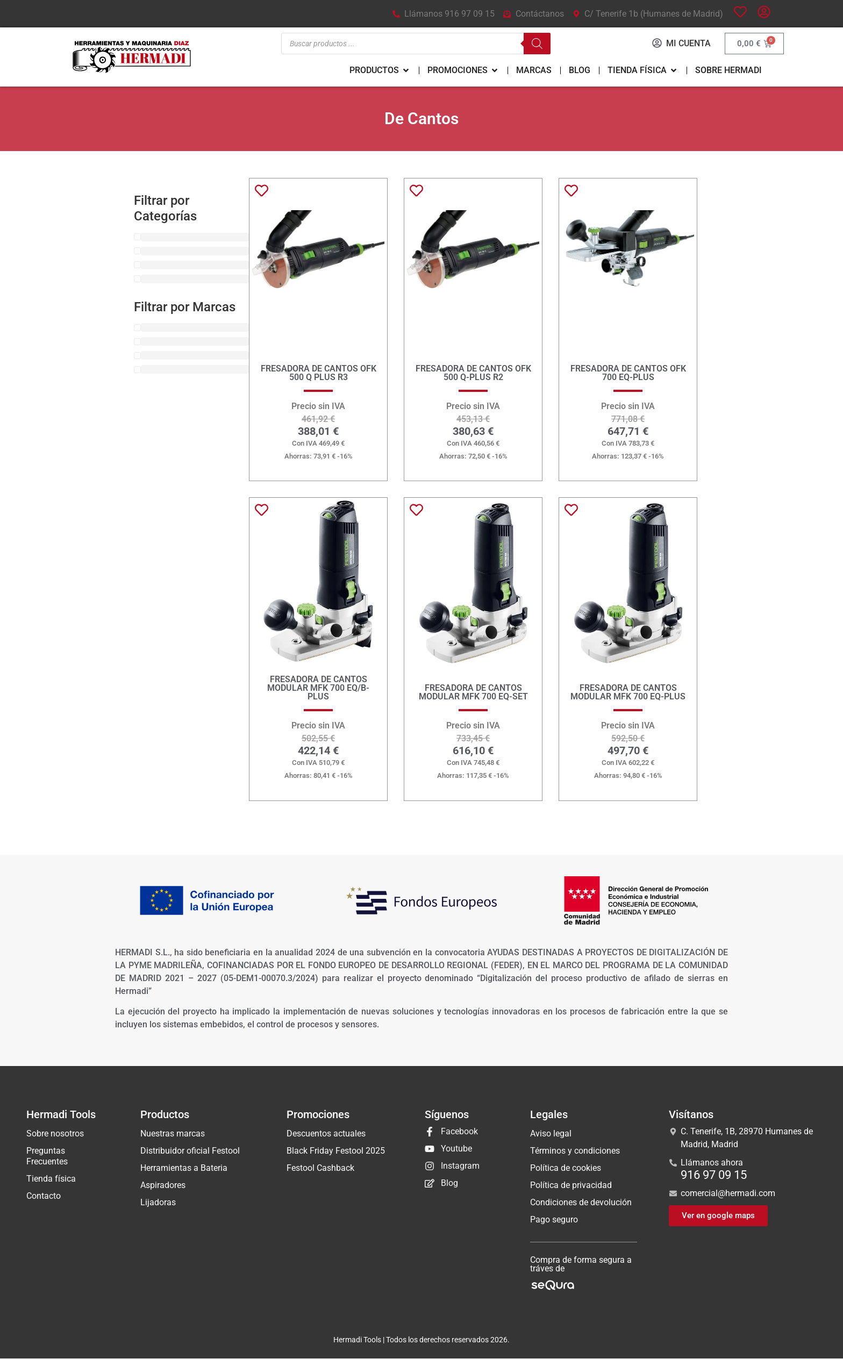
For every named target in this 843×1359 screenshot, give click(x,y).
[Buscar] (536, 44)
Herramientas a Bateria (183, 1168)
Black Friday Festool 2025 (336, 1151)
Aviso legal (550, 1134)
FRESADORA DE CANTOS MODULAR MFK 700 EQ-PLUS (627, 692)
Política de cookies (565, 1168)
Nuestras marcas (172, 1134)
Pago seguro (554, 1220)
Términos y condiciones (575, 1151)
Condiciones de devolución (581, 1203)
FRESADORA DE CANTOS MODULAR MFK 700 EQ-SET (473, 692)
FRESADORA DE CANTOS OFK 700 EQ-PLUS (628, 373)
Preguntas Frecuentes (47, 1156)
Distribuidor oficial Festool (190, 1151)
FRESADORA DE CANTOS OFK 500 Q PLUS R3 (318, 373)
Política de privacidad (571, 1186)
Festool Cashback (320, 1168)
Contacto (43, 1196)
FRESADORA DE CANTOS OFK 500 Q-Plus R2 (473, 373)
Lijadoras (158, 1203)
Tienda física (51, 1179)
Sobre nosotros (55, 1134)
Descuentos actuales (326, 1134)
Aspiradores (162, 1186)
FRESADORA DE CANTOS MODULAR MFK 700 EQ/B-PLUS (318, 688)
